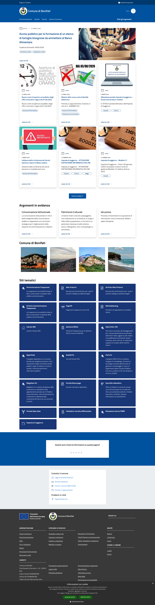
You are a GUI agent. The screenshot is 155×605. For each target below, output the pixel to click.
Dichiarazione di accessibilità (87, 580)
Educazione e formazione (86, 534)
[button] (77, 602)
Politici (21, 548)
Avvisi (25, 28)
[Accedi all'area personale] (126, 2)
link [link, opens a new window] (96, 593)
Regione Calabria (25, 2)
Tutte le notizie (77, 196)
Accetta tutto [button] (70, 597)
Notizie (109, 534)
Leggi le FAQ (53, 569)
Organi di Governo (25, 534)
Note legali (81, 576)
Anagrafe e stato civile (56, 534)
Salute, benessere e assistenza (88, 541)
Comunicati (111, 537)
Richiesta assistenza (55, 573)
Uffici (21, 541)
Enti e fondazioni (25, 544)
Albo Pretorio (82, 569)
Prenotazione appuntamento (58, 566)
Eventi (109, 554)
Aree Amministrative (26, 537)
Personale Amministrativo (28, 551)
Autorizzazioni (82, 544)
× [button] (153, 583)
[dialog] (77, 593)
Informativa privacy (84, 573)
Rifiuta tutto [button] (85, 597)
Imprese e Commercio (56, 537)
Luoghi (109, 551)
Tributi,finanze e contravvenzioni (89, 537)
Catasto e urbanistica (56, 541)
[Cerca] (133, 11)
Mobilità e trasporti (55, 544)
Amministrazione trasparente (88, 566)
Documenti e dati (25, 555)
